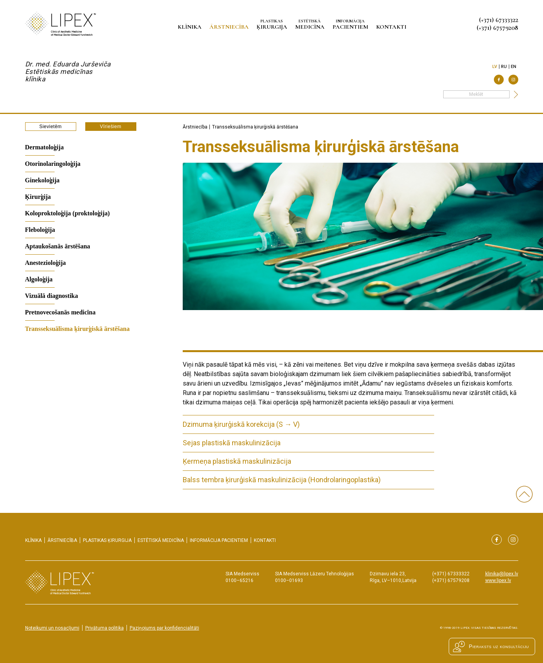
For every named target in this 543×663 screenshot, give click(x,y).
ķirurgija (273, 24)
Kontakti (392, 27)
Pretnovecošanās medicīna (60, 312)
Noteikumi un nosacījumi (52, 628)
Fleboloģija (40, 229)
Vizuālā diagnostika (51, 295)
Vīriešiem (110, 126)
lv (494, 66)
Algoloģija (39, 279)
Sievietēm (50, 126)
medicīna (311, 24)
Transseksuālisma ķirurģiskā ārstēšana (77, 328)
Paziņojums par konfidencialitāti (164, 628)
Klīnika (191, 27)
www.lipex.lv (498, 580)
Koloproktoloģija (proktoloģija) (67, 213)
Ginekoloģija (42, 180)
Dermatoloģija (44, 147)
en (514, 66)
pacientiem (351, 24)
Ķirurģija (38, 196)
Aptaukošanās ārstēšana (57, 246)
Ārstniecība (230, 27)
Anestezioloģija (45, 262)
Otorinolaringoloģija (53, 163)
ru (504, 66)
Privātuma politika (104, 628)
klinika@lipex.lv (501, 574)
